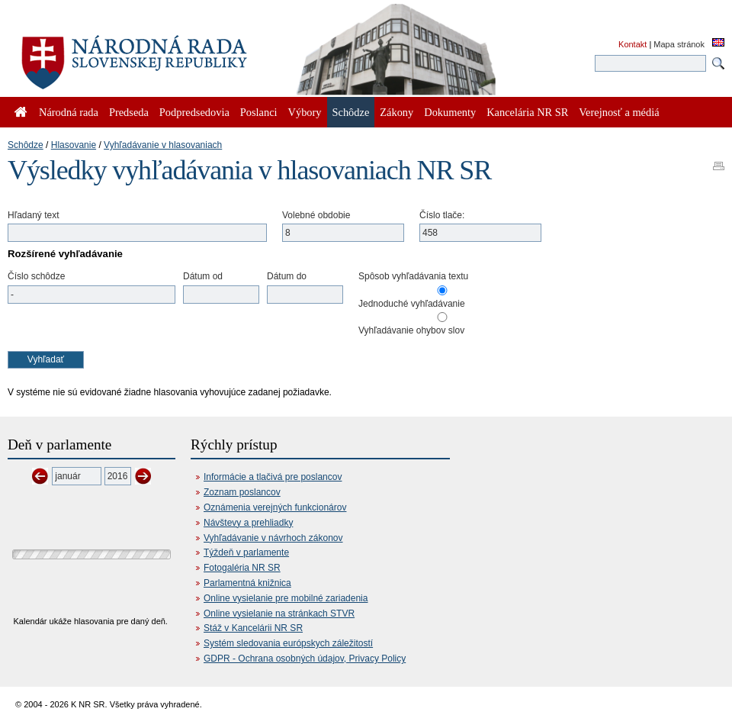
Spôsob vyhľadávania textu (413, 276)
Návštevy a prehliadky (248, 522)
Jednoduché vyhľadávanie (411, 303)
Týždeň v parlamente (246, 552)
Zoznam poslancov (242, 492)
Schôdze (25, 145)
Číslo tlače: (441, 215)
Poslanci (259, 112)
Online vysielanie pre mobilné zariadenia (286, 598)
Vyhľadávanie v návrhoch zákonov (273, 538)
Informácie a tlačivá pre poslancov (273, 477)
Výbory (305, 112)
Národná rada (68, 112)
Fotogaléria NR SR (242, 567)
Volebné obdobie (316, 215)
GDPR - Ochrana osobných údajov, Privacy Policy (305, 658)
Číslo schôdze (36, 276)
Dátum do (287, 276)
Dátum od (203, 276)
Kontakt (632, 44)
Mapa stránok (679, 44)
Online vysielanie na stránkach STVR (279, 613)
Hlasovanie (73, 145)
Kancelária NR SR (527, 112)
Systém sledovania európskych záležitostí (288, 643)
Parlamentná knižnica (247, 583)
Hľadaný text (33, 215)
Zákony (396, 112)
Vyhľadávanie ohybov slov (411, 330)
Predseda (129, 112)
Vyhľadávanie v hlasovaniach (163, 145)
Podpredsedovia (194, 112)
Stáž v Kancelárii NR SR (253, 628)
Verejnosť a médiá (619, 112)
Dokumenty (450, 112)
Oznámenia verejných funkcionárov (275, 507)
